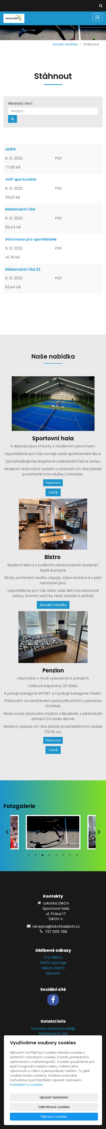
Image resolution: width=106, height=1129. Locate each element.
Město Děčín (53, 968)
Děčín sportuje (53, 962)
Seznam (53, 973)
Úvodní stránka (65, 44)
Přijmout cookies (54, 1116)
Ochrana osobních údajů (53, 1028)
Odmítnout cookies (54, 1107)
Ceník (53, 492)
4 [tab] (49, 856)
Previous (7, 832)
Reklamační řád (53, 1033)
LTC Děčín (53, 957)
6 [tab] (63, 856)
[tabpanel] (53, 832)
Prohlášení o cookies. (26, 1084)
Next (99, 832)
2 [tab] (36, 856)
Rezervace (53, 483)
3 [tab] (42, 856)
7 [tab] (70, 856)
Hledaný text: (20, 103)
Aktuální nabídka (53, 605)
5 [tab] (56, 856)
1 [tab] (29, 856)
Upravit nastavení (54, 1097)
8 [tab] (77, 856)
